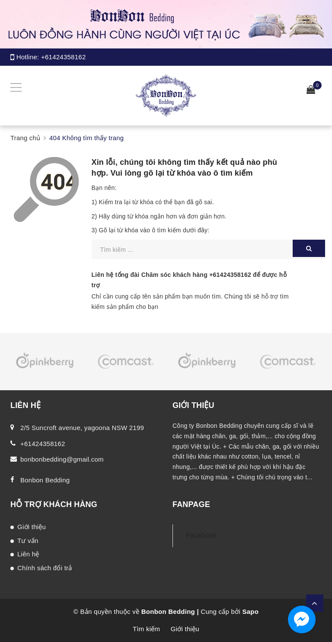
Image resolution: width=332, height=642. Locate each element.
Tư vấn (27, 540)
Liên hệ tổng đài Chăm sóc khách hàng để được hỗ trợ (189, 280)
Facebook (201, 535)
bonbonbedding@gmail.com (62, 459)
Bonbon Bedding (45, 480)
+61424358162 (63, 57)
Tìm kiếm (146, 628)
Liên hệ (28, 554)
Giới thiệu (31, 526)
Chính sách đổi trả (44, 567)
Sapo (250, 611)
